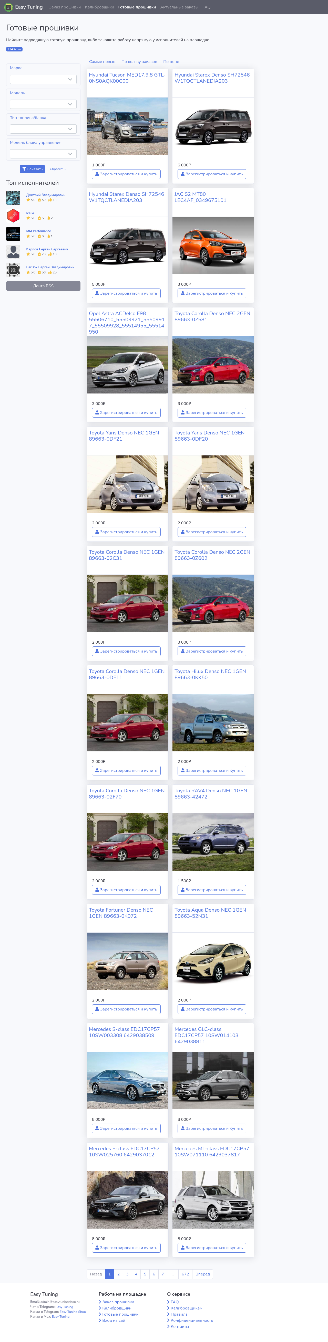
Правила (179, 1314)
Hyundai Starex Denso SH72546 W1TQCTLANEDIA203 (212, 77)
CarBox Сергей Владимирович (50, 267)
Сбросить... (58, 169)
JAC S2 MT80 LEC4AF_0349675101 (201, 197)
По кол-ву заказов (139, 62)
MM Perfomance (38, 231)
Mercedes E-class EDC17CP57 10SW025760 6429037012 (124, 1151)
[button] (320, 7)
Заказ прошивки (65, 7)
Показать (32, 169)
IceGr (30, 213)
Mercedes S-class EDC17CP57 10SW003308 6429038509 (124, 1032)
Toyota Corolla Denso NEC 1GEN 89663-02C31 (127, 555)
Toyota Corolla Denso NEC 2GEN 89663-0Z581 (212, 316)
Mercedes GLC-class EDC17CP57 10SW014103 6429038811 (206, 1035)
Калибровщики (99, 7)
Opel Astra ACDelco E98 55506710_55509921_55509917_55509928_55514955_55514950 (127, 322)
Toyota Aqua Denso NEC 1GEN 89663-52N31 (210, 913)
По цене (171, 62)
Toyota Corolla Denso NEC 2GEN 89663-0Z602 (212, 555)
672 (185, 1274)
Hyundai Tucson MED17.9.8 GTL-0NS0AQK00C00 (127, 77)
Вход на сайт (114, 1320)
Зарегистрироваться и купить (126, 174)
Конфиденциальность (192, 1320)
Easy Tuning (29, 7)
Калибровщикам (186, 1308)
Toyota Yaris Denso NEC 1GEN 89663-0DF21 (124, 435)
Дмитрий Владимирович (46, 195)
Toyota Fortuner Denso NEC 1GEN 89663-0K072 (121, 913)
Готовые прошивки (137, 7)
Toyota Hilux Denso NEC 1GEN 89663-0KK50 (210, 674)
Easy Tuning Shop (73, 1311)
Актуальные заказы (179, 7)
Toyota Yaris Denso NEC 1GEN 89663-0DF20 (210, 435)
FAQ (206, 7)
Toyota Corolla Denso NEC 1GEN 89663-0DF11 (127, 674)
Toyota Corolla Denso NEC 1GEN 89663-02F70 (127, 793)
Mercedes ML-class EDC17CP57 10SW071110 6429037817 (212, 1151)
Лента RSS (43, 286)
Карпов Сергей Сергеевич (47, 249)
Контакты (180, 1326)
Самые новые (102, 62)
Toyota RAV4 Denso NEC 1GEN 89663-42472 (211, 793)
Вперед (203, 1274)
